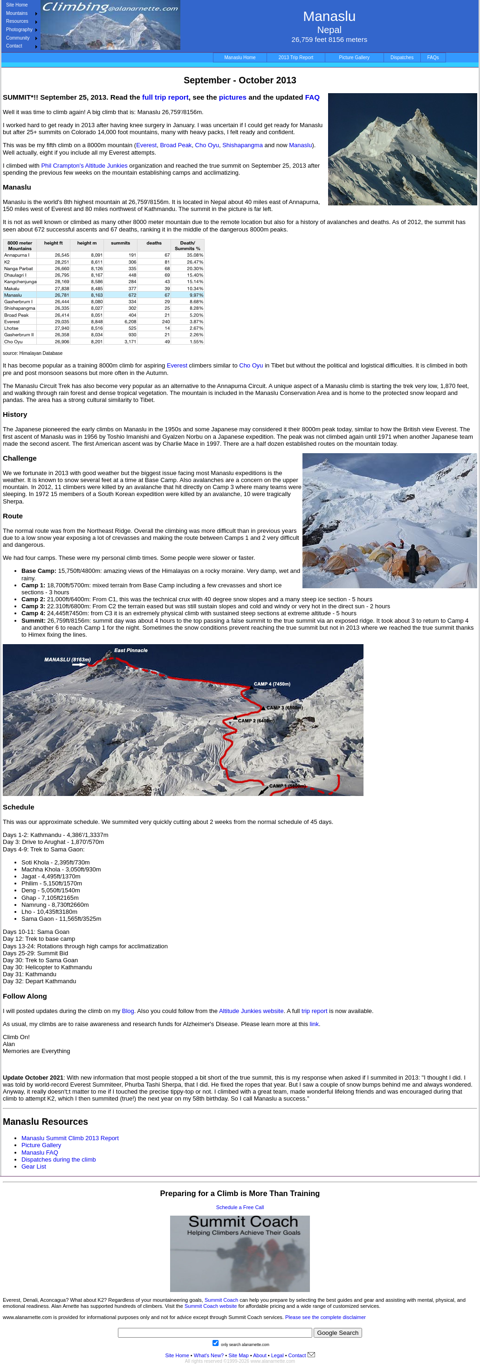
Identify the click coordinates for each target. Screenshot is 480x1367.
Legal (277, 1355)
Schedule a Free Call (240, 1207)
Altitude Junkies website (251, 1010)
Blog (128, 1010)
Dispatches (402, 57)
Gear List (33, 1166)
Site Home (17, 4)
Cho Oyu (207, 145)
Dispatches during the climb (58, 1159)
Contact (14, 45)
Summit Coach (221, 1300)
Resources (17, 21)
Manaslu (300, 145)
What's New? (209, 1355)
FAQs (433, 57)
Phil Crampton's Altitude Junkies (84, 165)
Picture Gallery (354, 57)
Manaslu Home (239, 57)
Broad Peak (176, 145)
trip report (315, 1010)
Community (18, 38)
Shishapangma (242, 145)
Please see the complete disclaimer (325, 1317)
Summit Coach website (211, 1306)
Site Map (237, 1355)
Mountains (16, 13)
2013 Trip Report (296, 57)
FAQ (312, 97)
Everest (146, 145)
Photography (19, 29)
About (260, 1355)
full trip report (165, 97)
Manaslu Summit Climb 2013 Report (70, 1138)
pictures (233, 97)
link (314, 1023)
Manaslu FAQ (39, 1152)
